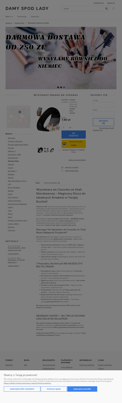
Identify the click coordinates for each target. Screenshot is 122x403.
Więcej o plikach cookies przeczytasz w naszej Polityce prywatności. (27, 383)
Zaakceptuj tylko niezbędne (22, 389)
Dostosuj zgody (54, 389)
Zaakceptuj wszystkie (82, 389)
